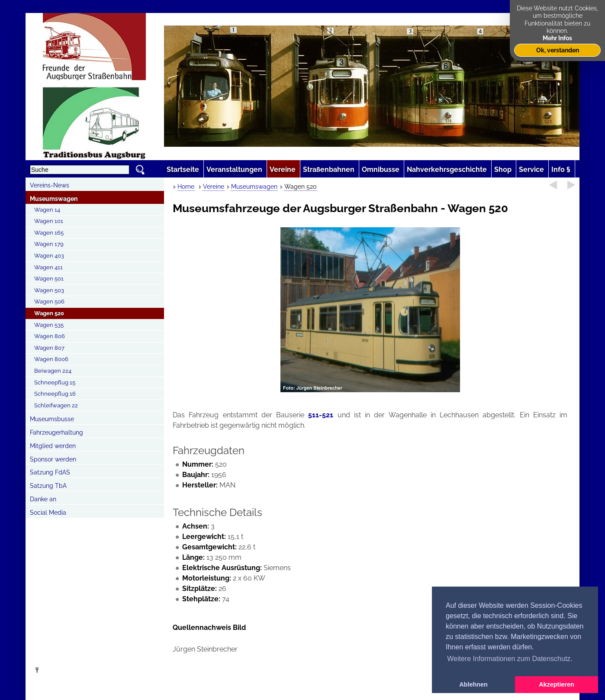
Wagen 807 (49, 348)
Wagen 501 (49, 278)
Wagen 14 (47, 209)
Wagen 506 (49, 301)
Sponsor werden (53, 459)
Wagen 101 (48, 221)
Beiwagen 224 (52, 371)
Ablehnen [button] (473, 684)
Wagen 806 (49, 336)
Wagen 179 (49, 244)
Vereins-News (49, 185)
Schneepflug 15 (54, 382)
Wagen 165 (49, 232)
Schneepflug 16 (55, 393)
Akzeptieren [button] (556, 684)
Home (185, 186)
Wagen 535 (49, 325)
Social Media (48, 512)
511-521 (320, 415)
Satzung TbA (48, 485)
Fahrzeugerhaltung (56, 432)
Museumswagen (53, 198)
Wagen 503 (49, 290)
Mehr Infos (557, 38)
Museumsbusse (52, 419)
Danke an (43, 499)
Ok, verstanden (557, 50)
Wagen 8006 (51, 359)
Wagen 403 (49, 255)
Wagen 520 (49, 313)
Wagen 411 (48, 267)
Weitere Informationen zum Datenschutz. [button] (510, 658)
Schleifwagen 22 (56, 405)
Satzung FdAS (50, 472)
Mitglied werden (53, 445)
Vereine (213, 186)
